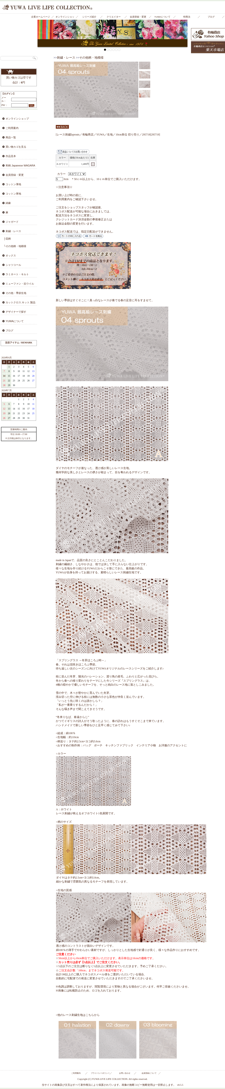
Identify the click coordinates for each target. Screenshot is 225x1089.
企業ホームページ (40, 16)
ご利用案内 (12, 128)
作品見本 (11, 156)
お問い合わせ (124, 1073)
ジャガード (12, 221)
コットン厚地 (13, 193)
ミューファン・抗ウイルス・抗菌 (17, 284)
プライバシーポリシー (100, 1073)
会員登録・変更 (138, 16)
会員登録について (149, 1073)
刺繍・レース (13, 231)
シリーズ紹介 (89, 16)
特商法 (186, 16)
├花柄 (7, 238)
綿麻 (8, 203)
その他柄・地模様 (91, 57)
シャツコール (13, 264)
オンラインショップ (65, 17)
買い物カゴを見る (19, 72)
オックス (11, 255)
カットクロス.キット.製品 (20, 302)
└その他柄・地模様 (15, 246)
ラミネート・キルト (17, 274)
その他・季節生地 (16, 293)
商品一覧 (11, 137)
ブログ (211, 16)
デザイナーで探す (16, 311)
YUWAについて (162, 16)
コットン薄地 (13, 184)
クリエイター (114, 16)
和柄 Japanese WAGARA (20, 165)
